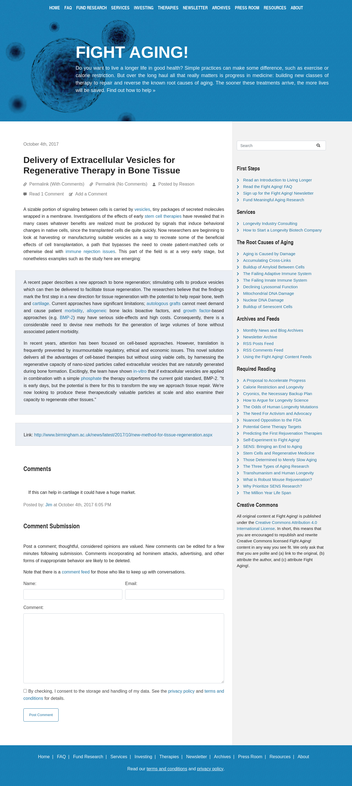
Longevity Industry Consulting (270, 223)
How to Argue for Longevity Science (276, 400)
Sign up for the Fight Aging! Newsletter (278, 193)
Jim (48, 504)
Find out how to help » (131, 90)
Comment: (33, 607)
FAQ (68, 7)
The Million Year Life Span (267, 492)
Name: (29, 583)
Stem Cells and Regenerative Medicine (278, 453)
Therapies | (172, 756)
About (297, 7)
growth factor (196, 310)
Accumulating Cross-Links (267, 260)
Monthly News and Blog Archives (273, 330)
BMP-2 (66, 317)
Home (54, 7)
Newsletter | (199, 756)
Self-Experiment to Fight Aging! (271, 439)
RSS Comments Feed (263, 350)
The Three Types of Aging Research (276, 466)
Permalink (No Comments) (121, 184)
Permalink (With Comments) (56, 184)
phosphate (91, 378)
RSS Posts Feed (258, 343)
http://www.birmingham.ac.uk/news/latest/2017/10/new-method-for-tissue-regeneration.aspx (123, 435)
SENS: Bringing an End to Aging (272, 446)
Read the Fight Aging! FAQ (267, 186)
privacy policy (181, 691)
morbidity (74, 310)
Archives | (225, 756)
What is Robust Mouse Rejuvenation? (277, 479)
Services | (122, 756)
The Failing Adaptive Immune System (277, 273)
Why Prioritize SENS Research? (272, 486)
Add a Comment (91, 194)
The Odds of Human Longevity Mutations (280, 406)
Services (120, 7)
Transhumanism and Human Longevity (278, 472)
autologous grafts (164, 303)
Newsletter (195, 7)
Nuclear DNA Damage (263, 300)
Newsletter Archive (260, 336)
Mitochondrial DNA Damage (268, 293)
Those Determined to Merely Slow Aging (280, 459)
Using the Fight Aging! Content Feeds (277, 356)
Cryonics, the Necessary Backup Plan (277, 393)
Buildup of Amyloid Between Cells (273, 267)
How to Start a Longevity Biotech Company (282, 230)
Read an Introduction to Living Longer (277, 180)
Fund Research (91, 7)
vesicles (142, 209)
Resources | (283, 756)
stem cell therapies (163, 216)
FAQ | (64, 756)
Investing (143, 7)
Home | (47, 756)
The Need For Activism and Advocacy (277, 413)
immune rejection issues (90, 251)
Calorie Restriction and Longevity (273, 387)
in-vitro (140, 371)
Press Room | (253, 756)
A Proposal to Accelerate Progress (274, 380)
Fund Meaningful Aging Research (273, 199)
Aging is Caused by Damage (269, 253)
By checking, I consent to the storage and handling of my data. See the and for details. (123, 695)
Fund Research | (91, 756)
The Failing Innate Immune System (275, 280)
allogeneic (97, 310)
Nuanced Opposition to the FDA (272, 420)
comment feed (76, 572)
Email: (131, 583)
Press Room (247, 7)
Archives (221, 7)
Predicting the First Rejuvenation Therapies (282, 433)
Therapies (168, 7)
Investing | (146, 756)
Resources (275, 7)
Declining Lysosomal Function (270, 286)
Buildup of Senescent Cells (267, 306)
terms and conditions (167, 768)
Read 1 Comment (47, 194)
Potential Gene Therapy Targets (272, 426)
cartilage (40, 303)
